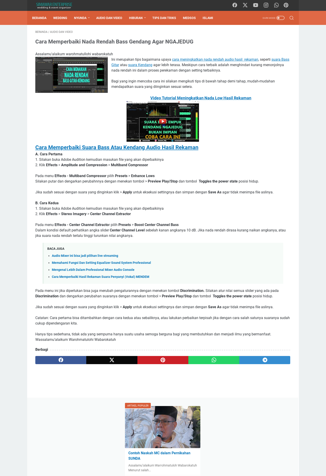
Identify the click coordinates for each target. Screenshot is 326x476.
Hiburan (139, 18)
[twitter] (247, 5)
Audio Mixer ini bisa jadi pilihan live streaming (85, 291)
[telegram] (189, 412)
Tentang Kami (138, 460)
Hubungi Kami (162, 460)
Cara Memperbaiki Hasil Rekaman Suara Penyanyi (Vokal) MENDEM (100, 313)
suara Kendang (132, 73)
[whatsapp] (278, 5)
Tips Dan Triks (167, 18)
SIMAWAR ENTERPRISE (169, 469)
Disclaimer (184, 460)
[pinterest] (121, 412)
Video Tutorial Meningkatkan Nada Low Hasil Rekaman (120, 117)
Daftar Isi (117, 460)
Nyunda (83, 18)
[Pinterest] (287, 5)
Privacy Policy (205, 460)
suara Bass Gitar (192, 68)
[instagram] (268, 5)
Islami (211, 18)
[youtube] (258, 5)
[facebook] (237, 5)
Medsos (192, 18)
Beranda (42, 18)
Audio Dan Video (112, 18)
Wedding (63, 18)
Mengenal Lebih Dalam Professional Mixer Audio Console (93, 306)
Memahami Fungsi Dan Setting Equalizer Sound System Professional (101, 299)
